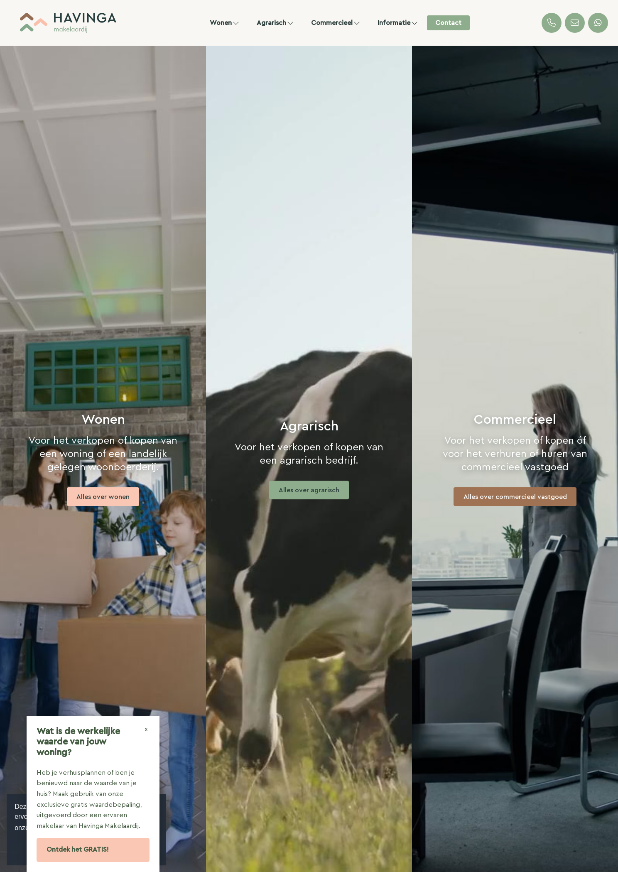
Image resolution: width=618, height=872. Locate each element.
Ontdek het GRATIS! (78, 849)
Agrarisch (275, 23)
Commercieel (336, 23)
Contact (448, 23)
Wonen (225, 23)
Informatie (398, 23)
